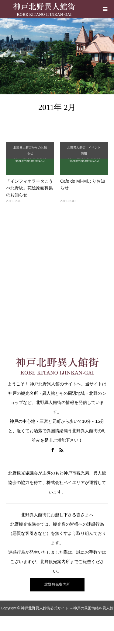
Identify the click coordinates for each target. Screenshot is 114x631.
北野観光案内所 (57, 584)
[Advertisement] (57, 276)
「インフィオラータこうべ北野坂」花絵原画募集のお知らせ (29, 188)
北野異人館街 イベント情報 (84, 150)
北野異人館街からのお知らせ (30, 150)
